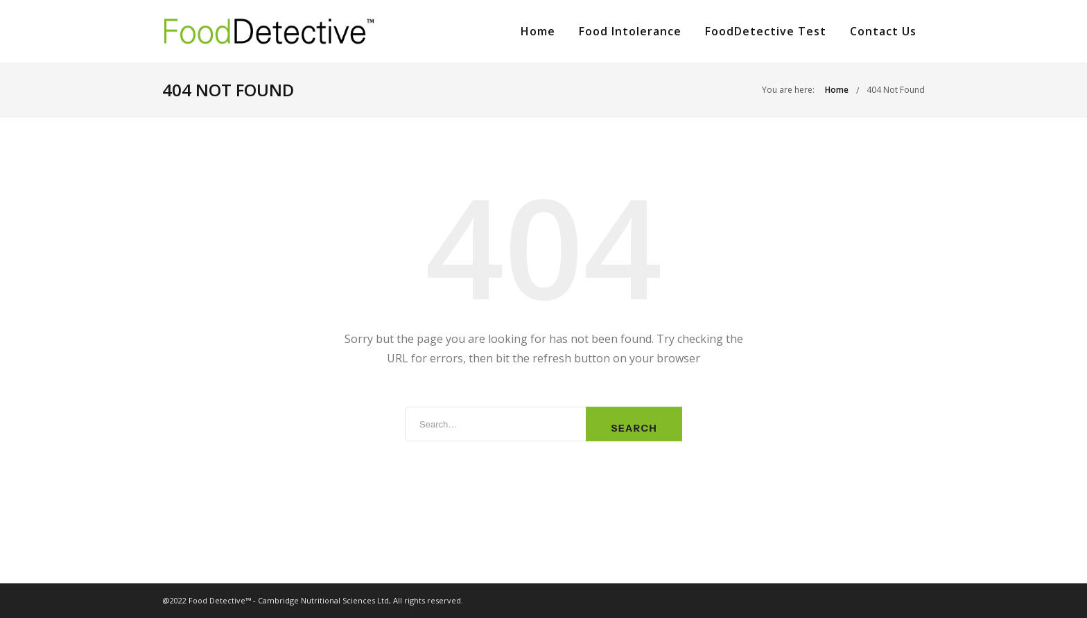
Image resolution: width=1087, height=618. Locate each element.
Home (538, 31)
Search (634, 428)
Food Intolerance (630, 31)
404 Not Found (896, 90)
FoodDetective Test (765, 31)
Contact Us (883, 31)
